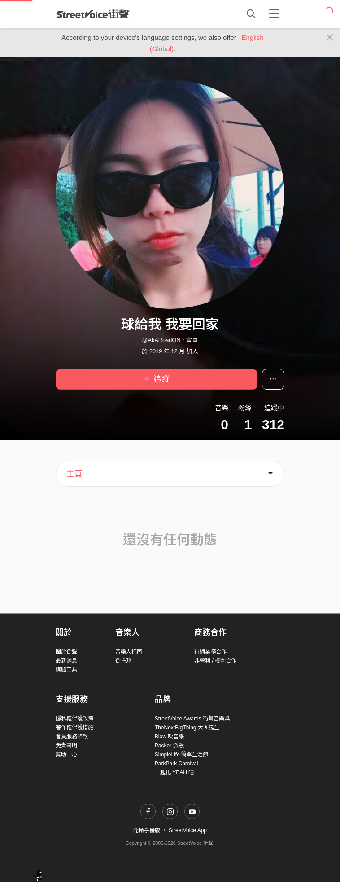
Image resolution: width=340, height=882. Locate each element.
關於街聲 (66, 652)
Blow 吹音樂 (169, 736)
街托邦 (123, 661)
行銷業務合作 (210, 652)
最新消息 (66, 661)
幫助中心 (66, 754)
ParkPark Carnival (176, 763)
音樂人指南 (128, 652)
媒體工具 (66, 670)
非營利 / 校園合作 (215, 661)
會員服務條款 (72, 736)
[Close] (330, 37)
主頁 (74, 474)
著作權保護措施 (74, 727)
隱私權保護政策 (74, 718)
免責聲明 (66, 745)
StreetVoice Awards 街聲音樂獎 (192, 718)
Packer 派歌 (169, 745)
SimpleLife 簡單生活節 (181, 754)
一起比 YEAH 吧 (174, 772)
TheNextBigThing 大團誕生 (187, 727)
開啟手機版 (146, 830)
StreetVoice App (188, 830)
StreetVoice (93, 13)
